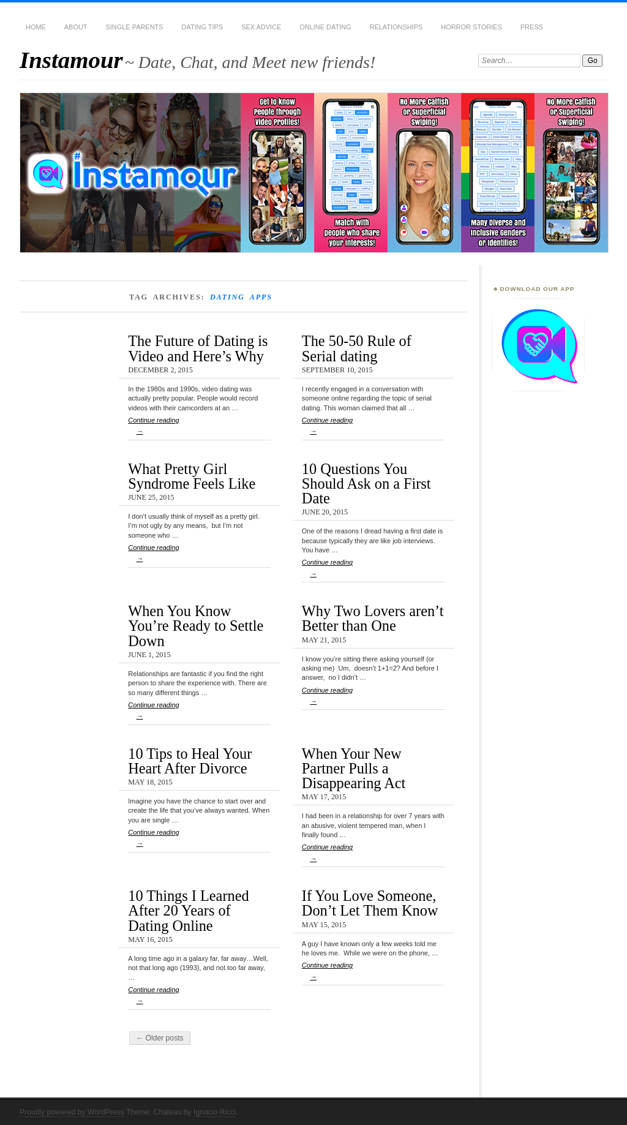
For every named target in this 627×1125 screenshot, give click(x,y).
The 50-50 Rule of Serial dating (356, 348)
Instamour (71, 60)
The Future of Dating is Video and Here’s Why (198, 348)
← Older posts (160, 1038)
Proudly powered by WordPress (72, 1112)
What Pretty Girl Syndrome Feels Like (191, 476)
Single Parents (134, 27)
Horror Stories (471, 27)
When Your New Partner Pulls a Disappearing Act (353, 768)
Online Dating (325, 27)
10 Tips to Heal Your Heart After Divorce (190, 761)
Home (36, 27)
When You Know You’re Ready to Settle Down (195, 626)
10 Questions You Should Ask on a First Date (366, 484)
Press (531, 27)
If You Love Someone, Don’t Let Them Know (370, 903)
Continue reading (199, 428)
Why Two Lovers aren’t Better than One (373, 618)
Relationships (396, 27)
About (76, 27)
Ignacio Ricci (214, 1112)
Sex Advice (261, 27)
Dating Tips (202, 27)
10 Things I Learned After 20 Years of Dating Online (188, 910)
